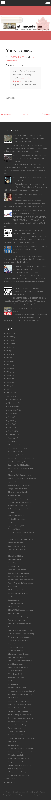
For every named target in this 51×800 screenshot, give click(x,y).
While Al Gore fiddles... (17, 519)
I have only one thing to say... (18, 499)
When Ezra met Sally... (16, 755)
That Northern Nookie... (17, 657)
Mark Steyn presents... (16, 590)
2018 (8, 361)
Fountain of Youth (15, 451)
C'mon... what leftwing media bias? (21, 539)
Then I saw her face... (15, 559)
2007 (8, 779)
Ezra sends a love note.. (16, 546)
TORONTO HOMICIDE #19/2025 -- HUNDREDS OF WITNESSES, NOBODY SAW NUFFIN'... (29, 292)
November (12, 403)
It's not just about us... (16, 650)
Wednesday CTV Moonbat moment (21, 458)
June (10, 421)
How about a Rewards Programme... (21, 748)
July (9, 417)
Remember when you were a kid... (20, 752)
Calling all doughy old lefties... (19, 509)
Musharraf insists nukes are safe (20, 630)
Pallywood (12, 553)
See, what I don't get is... (17, 677)
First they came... (14, 613)
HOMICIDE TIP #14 (15, 671)
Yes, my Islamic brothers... (17, 549)
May (10, 424)
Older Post (45, 114)
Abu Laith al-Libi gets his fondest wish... (22, 445)
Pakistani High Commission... (19, 758)
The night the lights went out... (19, 475)
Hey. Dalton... (13, 586)
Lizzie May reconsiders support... (20, 563)
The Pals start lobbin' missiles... (19, 698)
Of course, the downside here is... (20, 718)
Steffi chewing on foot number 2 (20, 714)
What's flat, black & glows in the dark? (22, 468)
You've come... (19, 50)
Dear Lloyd (12, 441)
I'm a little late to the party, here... (20, 701)
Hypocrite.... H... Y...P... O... (18, 448)
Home (25, 114)
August (11, 414)
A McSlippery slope (15, 664)
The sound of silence (15, 543)
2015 (8, 372)
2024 (8, 340)
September (12, 410)
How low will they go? (16, 462)
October (11, 407)
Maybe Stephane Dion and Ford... (20, 711)
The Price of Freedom (16, 607)
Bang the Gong (13, 745)
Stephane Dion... (14, 529)
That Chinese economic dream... (20, 623)
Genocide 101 (13, 512)
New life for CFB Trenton (18, 735)
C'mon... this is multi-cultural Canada (21, 738)
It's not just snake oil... (16, 603)
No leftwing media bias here (18, 775)
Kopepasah (13, 795)
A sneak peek (13, 684)
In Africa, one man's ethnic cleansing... (22, 681)
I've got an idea (13, 600)
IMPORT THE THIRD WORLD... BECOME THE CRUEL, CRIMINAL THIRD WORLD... (30, 250)
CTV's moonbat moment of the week (21, 532)
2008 (8, 396)
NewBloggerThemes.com (39, 795)
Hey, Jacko (12, 644)
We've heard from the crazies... (19, 485)
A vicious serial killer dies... (18, 536)
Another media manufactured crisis (21, 580)
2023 (8, 344)
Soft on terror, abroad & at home (20, 502)
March (10, 431)
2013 (8, 379)
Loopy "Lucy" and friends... (18, 489)
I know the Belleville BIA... (18, 708)
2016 (8, 368)
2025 (8, 337)
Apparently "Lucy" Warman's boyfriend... (23, 526)
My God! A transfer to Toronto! (20, 660)
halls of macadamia (24, 792)
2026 (8, 333)
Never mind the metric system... (20, 637)
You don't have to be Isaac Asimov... (21, 583)
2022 (8, 347)
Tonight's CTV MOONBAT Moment (22, 478)
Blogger (42, 792)
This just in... (12, 742)
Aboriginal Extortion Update (19, 772)
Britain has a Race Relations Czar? (20, 765)
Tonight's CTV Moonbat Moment (20, 704)
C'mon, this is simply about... (18, 731)
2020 (8, 354)
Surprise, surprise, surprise (18, 640)
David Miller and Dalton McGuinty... (21, 634)
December (12, 400)
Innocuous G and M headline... (19, 465)
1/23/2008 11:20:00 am (18, 57)
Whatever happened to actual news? (21, 691)
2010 (8, 389)
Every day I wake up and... (17, 569)
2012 (8, 382)
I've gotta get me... (14, 728)
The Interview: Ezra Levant (18, 667)
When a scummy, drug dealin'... (19, 721)
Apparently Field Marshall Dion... (20, 694)
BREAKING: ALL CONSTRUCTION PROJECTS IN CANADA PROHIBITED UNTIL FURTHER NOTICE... (28, 139)
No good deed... (14, 566)
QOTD (11, 522)
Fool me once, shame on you (18, 573)
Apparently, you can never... (18, 482)
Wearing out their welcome (18, 593)
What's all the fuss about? (17, 576)
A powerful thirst (14, 495)
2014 (8, 375)
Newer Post (6, 114)
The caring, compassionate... (18, 654)
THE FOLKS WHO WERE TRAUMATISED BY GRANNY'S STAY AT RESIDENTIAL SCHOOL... (30, 158)
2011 (8, 386)
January (11, 438)
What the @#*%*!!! (15, 674)
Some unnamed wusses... (17, 647)
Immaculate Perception (17, 515)
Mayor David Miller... (16, 556)
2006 (8, 782)
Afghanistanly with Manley (18, 617)
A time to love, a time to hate (18, 505)
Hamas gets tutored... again (18, 725)
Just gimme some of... (16, 762)
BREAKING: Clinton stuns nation (20, 610)
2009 (8, 393)
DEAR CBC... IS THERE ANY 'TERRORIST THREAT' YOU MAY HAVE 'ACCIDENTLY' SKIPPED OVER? (29, 269)
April (10, 427)
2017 (8, 365)
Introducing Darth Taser (17, 455)
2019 (8, 358)
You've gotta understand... (17, 620)
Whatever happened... (16, 768)
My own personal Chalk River (19, 492)
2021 (8, 351)
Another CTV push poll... (17, 688)
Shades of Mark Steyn (16, 472)
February (11, 434)
